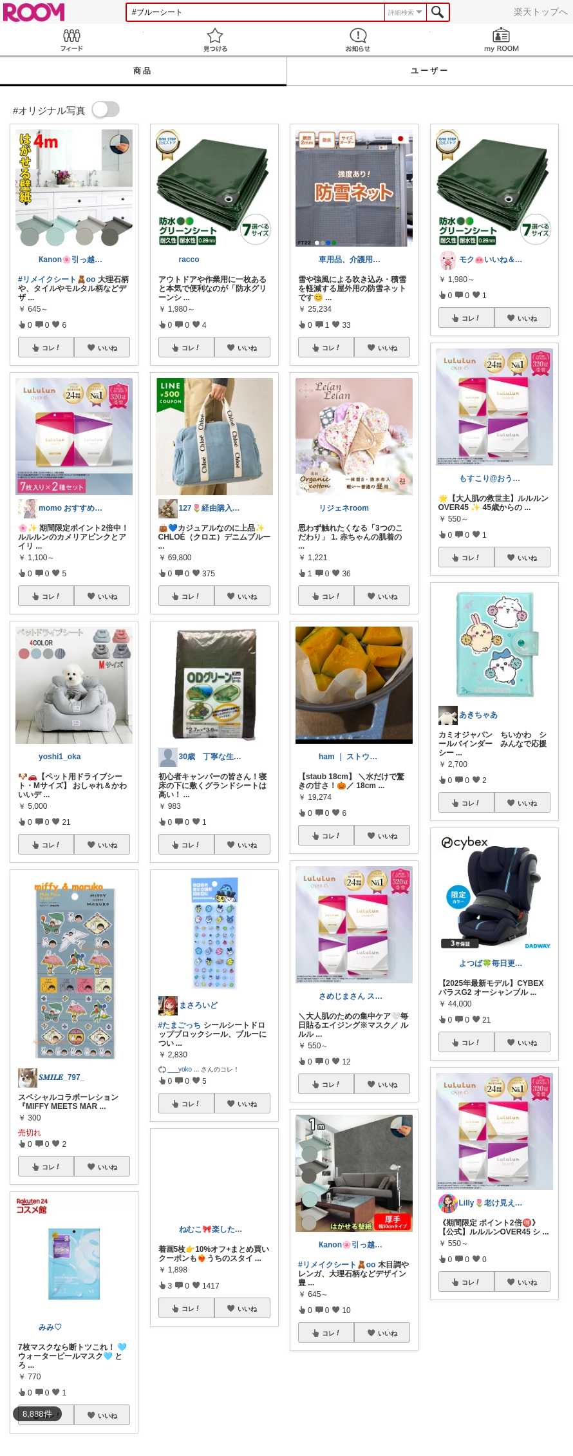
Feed (72, 39)
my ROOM (502, 39)
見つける (215, 39)
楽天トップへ (541, 11)
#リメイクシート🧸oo (56, 279)
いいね (107, 348)
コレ (51, 348)
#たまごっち (180, 1025)
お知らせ (358, 39)
